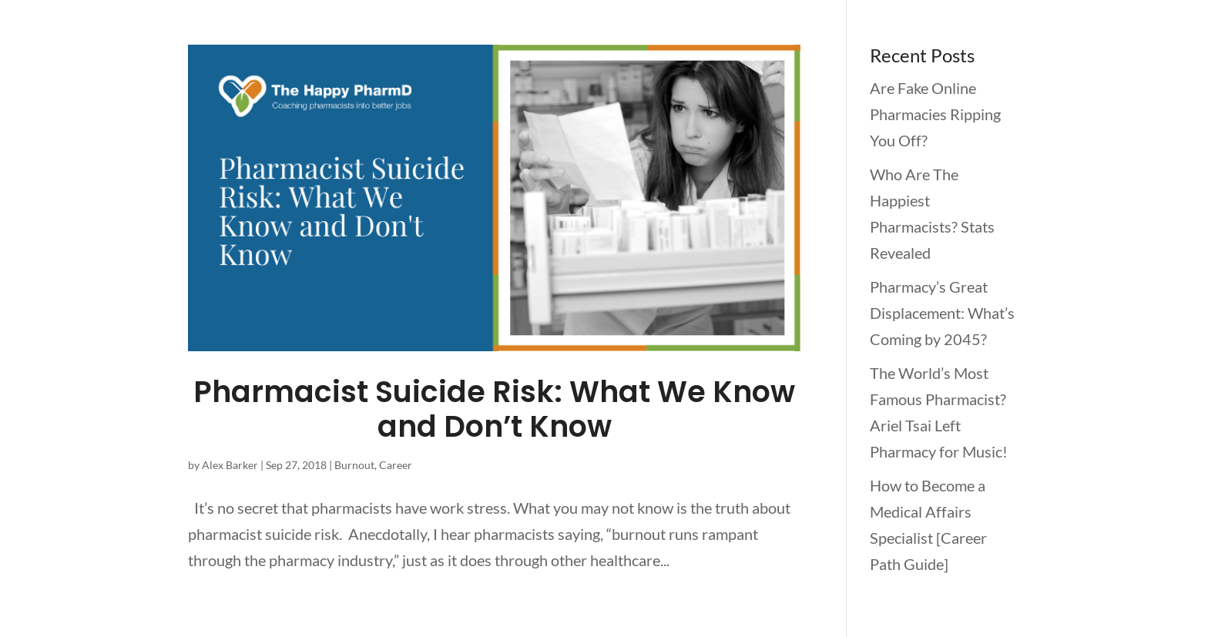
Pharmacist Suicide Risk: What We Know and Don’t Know (494, 409)
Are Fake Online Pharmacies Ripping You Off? (935, 114)
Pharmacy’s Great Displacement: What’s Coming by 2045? (942, 312)
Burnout (354, 464)
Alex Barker (230, 464)
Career (395, 464)
